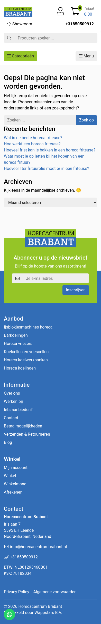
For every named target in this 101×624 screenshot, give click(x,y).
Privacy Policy (16, 591)
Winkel (10, 475)
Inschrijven (76, 290)
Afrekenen (13, 492)
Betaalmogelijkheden (23, 426)
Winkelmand (15, 484)
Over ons (12, 393)
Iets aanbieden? (18, 409)
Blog (8, 442)
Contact (11, 417)
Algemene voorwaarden (55, 591)
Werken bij (13, 401)
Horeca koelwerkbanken (26, 359)
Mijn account (15, 467)
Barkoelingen (16, 335)
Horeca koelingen (20, 368)
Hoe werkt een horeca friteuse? (32, 143)
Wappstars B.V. (48, 612)
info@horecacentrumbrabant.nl (38, 546)
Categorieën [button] (20, 56)
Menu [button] (86, 56)
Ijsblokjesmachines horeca (28, 327)
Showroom (19, 24)
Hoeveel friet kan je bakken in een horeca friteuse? (49, 150)
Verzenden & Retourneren (27, 434)
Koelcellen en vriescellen (26, 351)
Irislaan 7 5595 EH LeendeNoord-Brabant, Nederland (27, 530)
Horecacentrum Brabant (40, 606)
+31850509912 (80, 24)
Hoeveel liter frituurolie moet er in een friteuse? (46, 168)
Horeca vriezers (18, 343)
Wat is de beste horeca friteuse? (33, 137)
